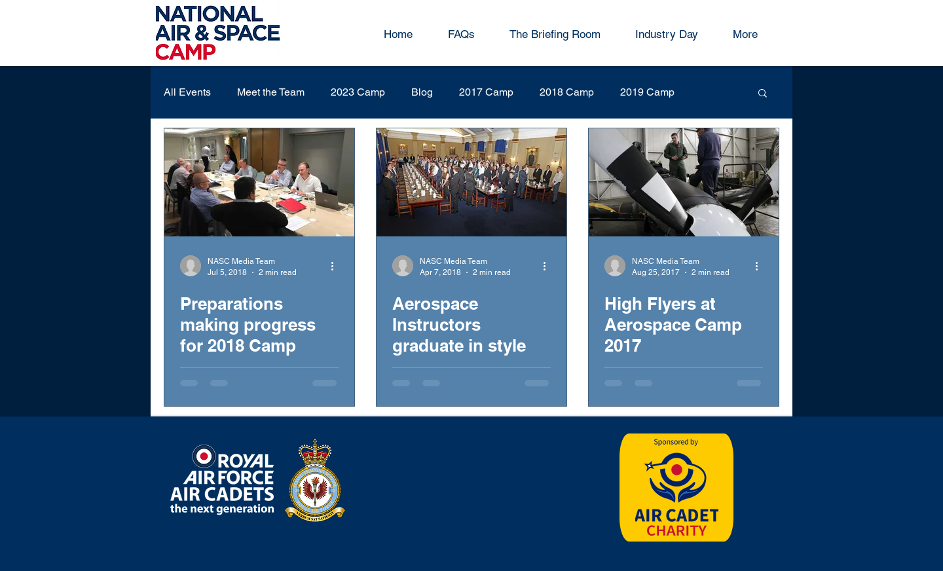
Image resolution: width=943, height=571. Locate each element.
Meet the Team (271, 92)
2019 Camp (647, 92)
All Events (187, 92)
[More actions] (336, 266)
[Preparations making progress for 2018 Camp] (259, 182)
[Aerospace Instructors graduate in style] (471, 182)
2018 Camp (567, 92)
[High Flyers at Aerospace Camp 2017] (684, 182)
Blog (422, 92)
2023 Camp (358, 92)
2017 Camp (486, 92)
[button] (762, 94)
